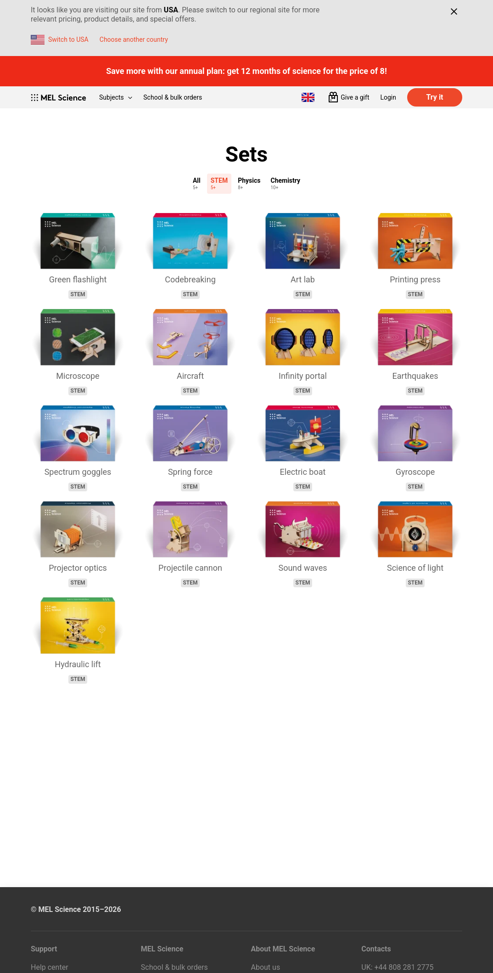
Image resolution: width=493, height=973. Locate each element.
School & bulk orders (172, 97)
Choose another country (134, 39)
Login (388, 97)
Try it (434, 97)
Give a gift (355, 97)
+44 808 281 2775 (404, 967)
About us (265, 967)
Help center (49, 967)
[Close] (453, 11)
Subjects (115, 97)
